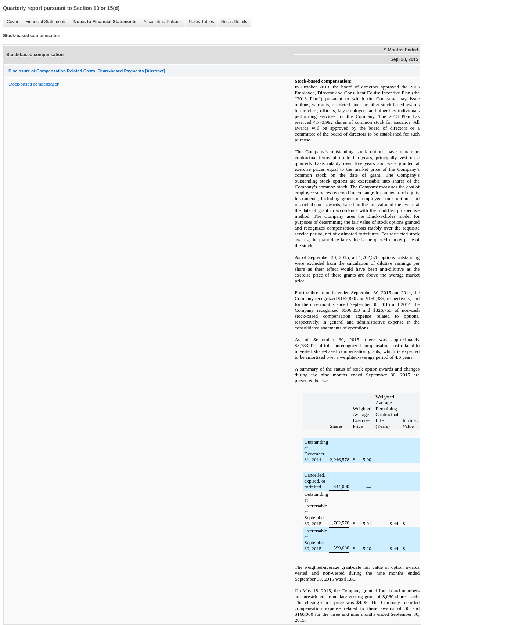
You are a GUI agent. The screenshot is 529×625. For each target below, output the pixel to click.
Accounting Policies (160, 22)
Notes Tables (199, 22)
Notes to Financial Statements (103, 22)
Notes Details (232, 22)
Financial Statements (44, 22)
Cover (10, 22)
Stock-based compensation (34, 84)
